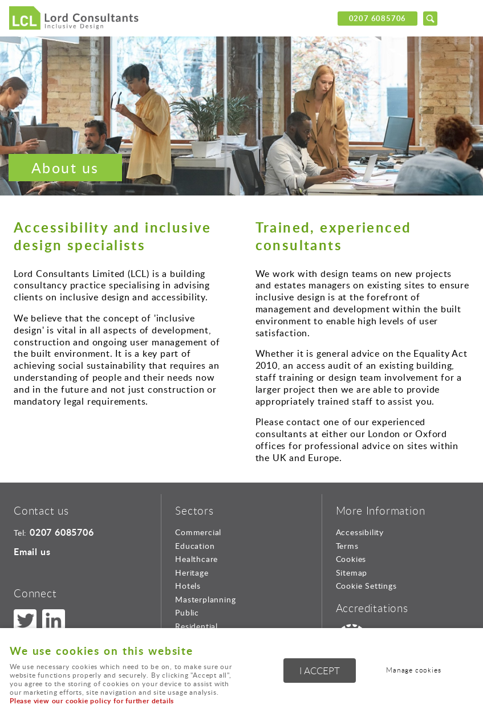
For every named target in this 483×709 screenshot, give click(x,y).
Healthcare (196, 558)
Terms (347, 545)
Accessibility (360, 532)
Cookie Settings (366, 585)
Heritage (191, 572)
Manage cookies (413, 670)
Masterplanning (205, 599)
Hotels (188, 585)
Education (194, 545)
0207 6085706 (378, 18)
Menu (463, 18)
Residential (196, 626)
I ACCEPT (319, 670)
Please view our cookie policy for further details (92, 701)
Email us (32, 551)
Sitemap (352, 572)
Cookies (351, 558)
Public (187, 612)
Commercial (198, 532)
